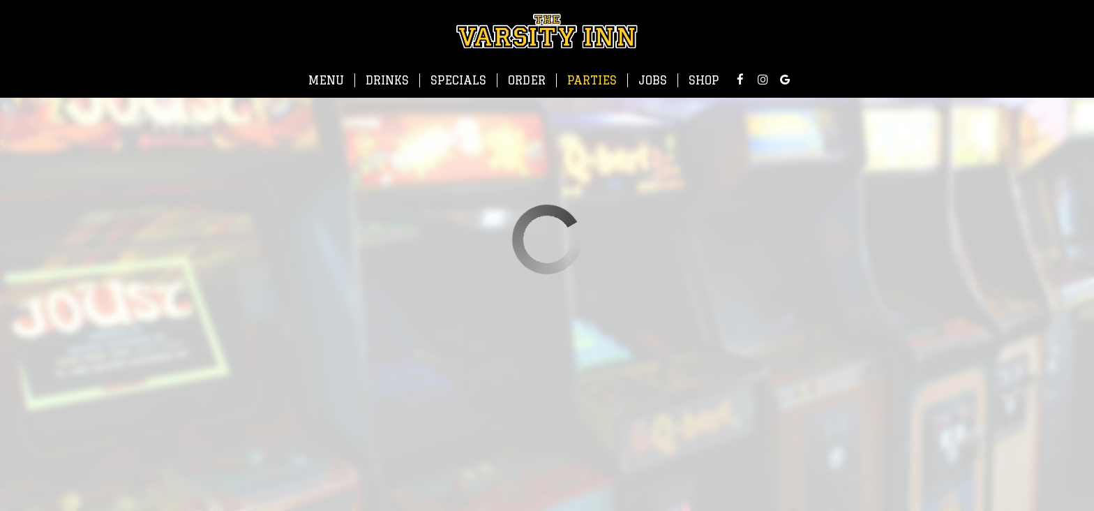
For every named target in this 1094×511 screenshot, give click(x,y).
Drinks (387, 80)
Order (527, 80)
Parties (592, 80)
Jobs (652, 80)
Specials (458, 80)
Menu (326, 80)
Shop (704, 80)
